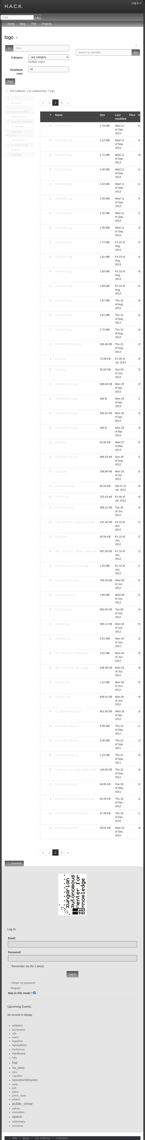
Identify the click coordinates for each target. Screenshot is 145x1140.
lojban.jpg (60, 358)
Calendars (59, 1138)
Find (10, 81)
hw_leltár (18, 1068)
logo (10, 37)
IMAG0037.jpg (63, 285)
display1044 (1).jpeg (67, 580)
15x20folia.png (63, 609)
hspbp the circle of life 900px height (75, 769)
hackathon (19, 1045)
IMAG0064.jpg (63, 169)
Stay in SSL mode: (19, 993)
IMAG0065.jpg (63, 154)
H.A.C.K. (14, 6)
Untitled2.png (63, 696)
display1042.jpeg (65, 594)
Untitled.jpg (61, 496)
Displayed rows (16, 71)
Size (102, 114)
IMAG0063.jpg (63, 183)
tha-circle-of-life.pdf (66, 740)
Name (58, 114)
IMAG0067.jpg (63, 140)
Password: (14, 952)
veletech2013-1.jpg (66, 384)
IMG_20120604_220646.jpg (71, 653)
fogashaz (17, 1041)
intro (14, 1072)
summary (18, 1121)
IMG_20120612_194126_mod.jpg (75, 522)
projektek (14, 154)
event (15, 1037)
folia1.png (61, 536)
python (16, 1108)
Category (17, 57)
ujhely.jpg (60, 442)
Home (10, 23)
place (15, 1091)
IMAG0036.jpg (63, 300)
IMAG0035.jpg (63, 315)
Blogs (24, 1138)
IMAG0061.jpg (63, 198)
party (15, 1084)
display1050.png (64, 485)
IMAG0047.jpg (63, 256)
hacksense (18, 1049)
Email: (12, 938)
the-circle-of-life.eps (66, 725)
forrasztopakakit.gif (66, 827)
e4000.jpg (61, 369)
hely (14, 1057)
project (16, 1099)
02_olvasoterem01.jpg (68, 711)
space (17, 1116)
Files (132, 114)
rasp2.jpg (60, 471)
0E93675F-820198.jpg (68, 344)
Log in (136, 3)
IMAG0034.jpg (63, 329)
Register (16, 988)
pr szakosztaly (37, 90)
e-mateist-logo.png (66, 784)
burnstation (18, 1029)
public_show (22, 1104)
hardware (18, 1053)
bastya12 (14, 103)
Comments (14, 863)
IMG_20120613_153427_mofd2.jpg (76, 551)
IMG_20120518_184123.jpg (71, 667)
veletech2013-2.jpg (66, 413)
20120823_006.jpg (66, 456)
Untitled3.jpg (62, 623)
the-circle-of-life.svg (66, 755)
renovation (18, 1112)
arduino (17, 1025)
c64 (14, 1033)
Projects (47, 23)
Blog (22, 23)
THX (33, 23)
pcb (14, 1088)
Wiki (12, 1138)
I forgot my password (23, 982)
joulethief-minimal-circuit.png (72, 813)
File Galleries (17, 90)
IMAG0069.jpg (63, 125)
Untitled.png (62, 682)
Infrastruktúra (16, 116)
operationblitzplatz (25, 1080)
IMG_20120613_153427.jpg (71, 565)
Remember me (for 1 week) (26, 966)
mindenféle (15, 126)
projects (13, 149)
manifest (17, 1075)
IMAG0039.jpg (63, 271)
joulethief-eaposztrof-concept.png (74, 798)
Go (135, 52)
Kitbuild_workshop (19, 121)
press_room (19, 1095)
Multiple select (36, 61)
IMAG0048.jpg (63, 242)
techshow (17, 1125)
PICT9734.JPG (64, 507)
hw (15, 1062)
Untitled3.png (63, 638)
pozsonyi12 (15, 140)
